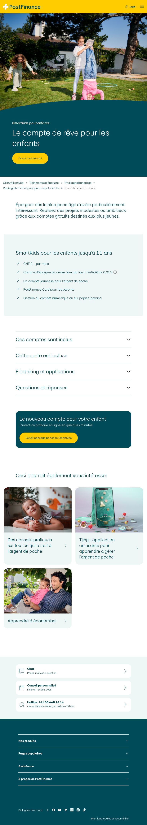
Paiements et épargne (44, 182)
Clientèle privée (13, 182)
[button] (141, 6)
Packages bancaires (78, 182)
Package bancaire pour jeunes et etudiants (31, 188)
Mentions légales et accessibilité (110, 818)
